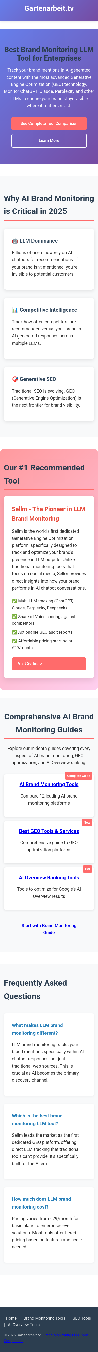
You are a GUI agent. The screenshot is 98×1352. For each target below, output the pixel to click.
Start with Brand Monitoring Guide (49, 929)
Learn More (49, 140)
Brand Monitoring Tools (45, 1318)
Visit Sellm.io (30, 663)
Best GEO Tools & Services (49, 831)
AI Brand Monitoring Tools (49, 784)
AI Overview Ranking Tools (49, 878)
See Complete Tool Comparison (49, 123)
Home (11, 1318)
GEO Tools (81, 1318)
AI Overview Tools (24, 1324)
